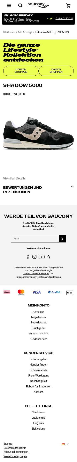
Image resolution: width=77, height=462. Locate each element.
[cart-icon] (68, 5)
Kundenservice (38, 339)
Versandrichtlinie (38, 333)
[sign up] (62, 238)
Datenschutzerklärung (49, 277)
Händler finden (38, 364)
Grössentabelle (38, 370)
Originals (38, 423)
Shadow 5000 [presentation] (22, 85)
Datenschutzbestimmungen (36, 273)
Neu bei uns (38, 412)
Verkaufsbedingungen (15, 456)
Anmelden (38, 311)
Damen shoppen (56, 70)
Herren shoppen (21, 70)
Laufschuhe (38, 417)
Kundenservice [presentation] (38, 353)
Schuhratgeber (38, 359)
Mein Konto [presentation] (38, 305)
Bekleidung (38, 428)
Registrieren (38, 317)
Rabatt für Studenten (38, 386)
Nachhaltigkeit (38, 381)
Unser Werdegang (38, 375)
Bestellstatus (38, 322)
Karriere (38, 392)
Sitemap (7, 444)
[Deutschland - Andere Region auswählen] (62, 444)
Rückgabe (38, 328)
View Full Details (14, 178)
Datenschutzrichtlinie (14, 448)
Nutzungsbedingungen (15, 452)
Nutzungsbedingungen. (27, 277)
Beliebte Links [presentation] (38, 406)
